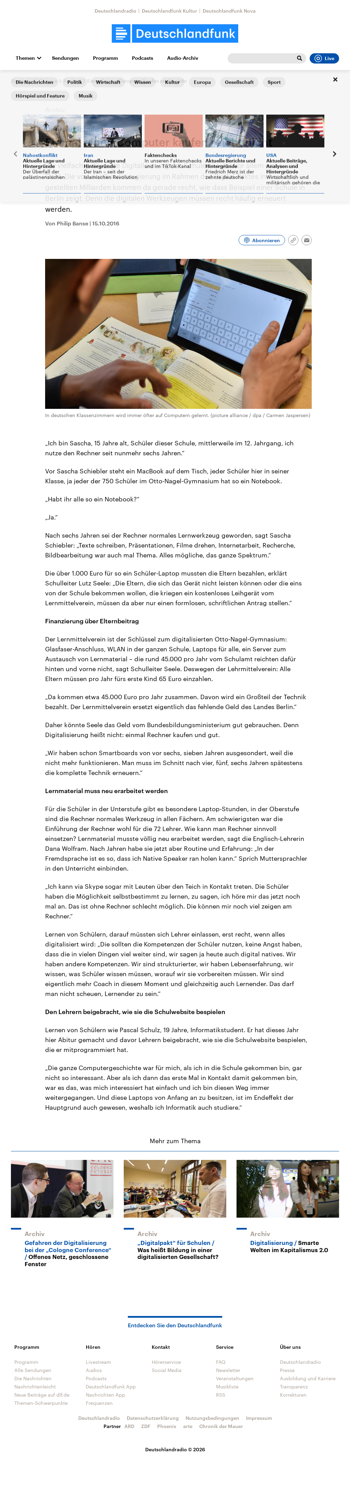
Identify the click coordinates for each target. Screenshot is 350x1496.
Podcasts (142, 58)
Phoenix (166, 1426)
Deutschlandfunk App (111, 1386)
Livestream (98, 1362)
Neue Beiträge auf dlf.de (41, 1395)
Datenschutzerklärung (153, 1418)
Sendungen (65, 58)
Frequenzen (99, 1403)
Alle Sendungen (32, 1370)
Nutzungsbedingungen (212, 1418)
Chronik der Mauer (221, 1426)
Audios (94, 1370)
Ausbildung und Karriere (308, 1378)
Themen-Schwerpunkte (41, 1403)
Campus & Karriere (60, 81)
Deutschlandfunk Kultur (169, 11)
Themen (25, 58)
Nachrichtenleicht (35, 1386)
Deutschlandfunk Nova (229, 11)
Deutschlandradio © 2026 (175, 1449)
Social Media (166, 1370)
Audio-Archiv (182, 58)
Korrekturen (293, 1395)
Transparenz (294, 1386)
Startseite (22, 81)
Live (324, 58)
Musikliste (227, 1386)
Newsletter (228, 1370)
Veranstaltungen (235, 1378)
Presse (287, 1370)
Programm (105, 58)
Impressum (259, 1418)
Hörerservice (166, 1362)
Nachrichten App (105, 1395)
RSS (220, 1395)
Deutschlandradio (115, 11)
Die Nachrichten (33, 1378)
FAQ (221, 1362)
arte (187, 1426)
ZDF (145, 1426)
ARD (129, 1426)
